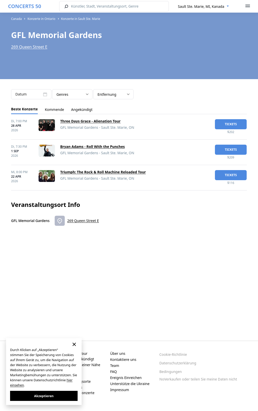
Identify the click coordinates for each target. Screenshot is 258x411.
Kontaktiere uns (123, 359)
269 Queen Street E (29, 47)
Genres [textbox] (62, 94)
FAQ (113, 371)
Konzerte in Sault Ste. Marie (80, 19)
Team (114, 365)
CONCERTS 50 (24, 6)
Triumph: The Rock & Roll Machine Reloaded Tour (103, 172)
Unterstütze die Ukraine (129, 383)
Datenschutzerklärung (177, 363)
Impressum (119, 389)
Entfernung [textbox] (107, 94)
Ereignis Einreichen (126, 377)
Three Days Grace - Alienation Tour (90, 121)
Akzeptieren (43, 396)
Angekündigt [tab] (81, 109)
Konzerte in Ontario (41, 19)
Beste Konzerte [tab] (24, 109)
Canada (16, 19)
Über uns (117, 353)
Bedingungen (170, 371)
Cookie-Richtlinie (173, 354)
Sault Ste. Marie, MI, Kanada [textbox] (201, 6)
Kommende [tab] (54, 109)
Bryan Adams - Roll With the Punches (92, 146)
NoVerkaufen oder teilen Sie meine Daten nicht (198, 379)
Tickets (231, 124)
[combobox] (203, 7)
